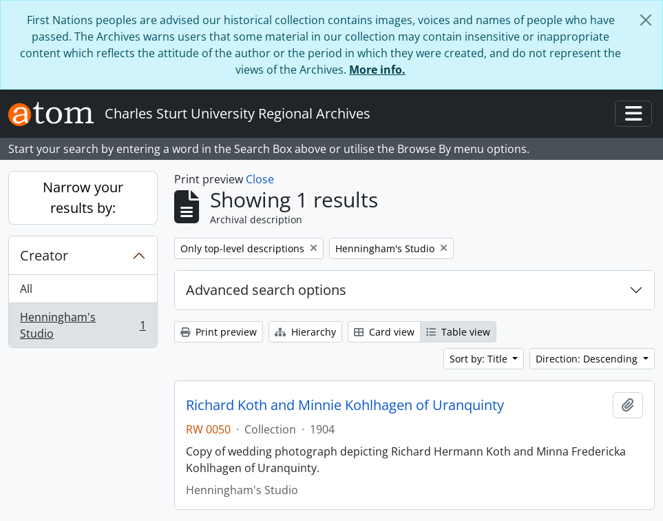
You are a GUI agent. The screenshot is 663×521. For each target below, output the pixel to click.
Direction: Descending (588, 358)
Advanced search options (266, 289)
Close (260, 179)
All (26, 288)
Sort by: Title (480, 358)
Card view (384, 331)
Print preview (218, 331)
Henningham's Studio (82, 325)
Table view (458, 331)
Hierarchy (305, 331)
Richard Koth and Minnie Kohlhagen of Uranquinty (345, 405)
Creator (44, 255)
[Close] (645, 20)
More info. (377, 69)
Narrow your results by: (83, 197)
